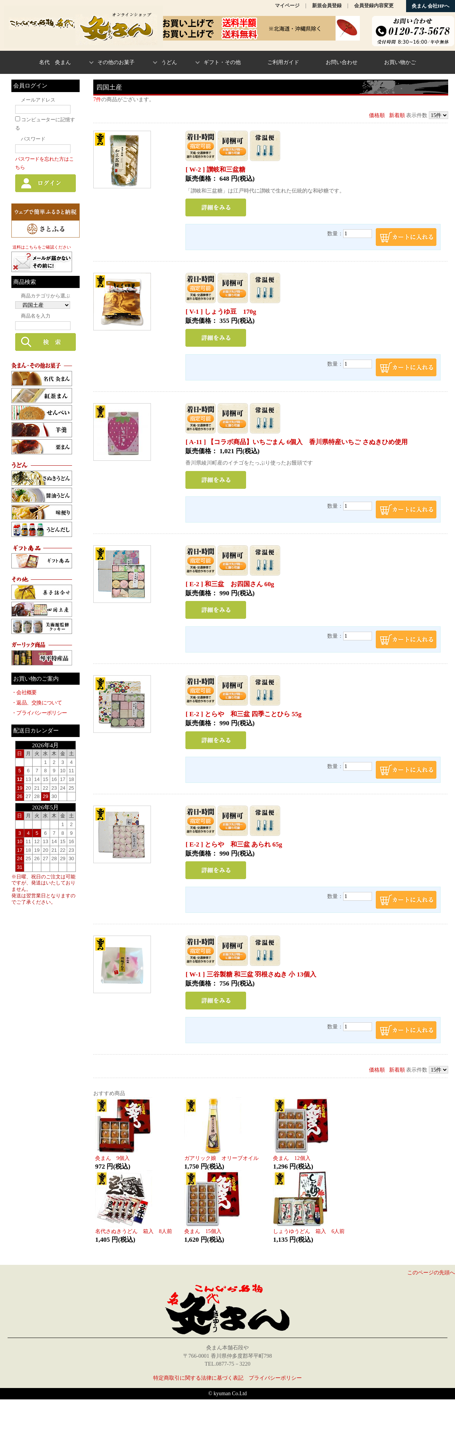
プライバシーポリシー (275, 1378)
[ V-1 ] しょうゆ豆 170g (220, 311)
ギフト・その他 (222, 62)
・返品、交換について (36, 703)
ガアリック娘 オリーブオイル (221, 1158)
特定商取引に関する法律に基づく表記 (198, 1378)
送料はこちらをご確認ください (42, 247)
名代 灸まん (55, 62)
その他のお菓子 (116, 62)
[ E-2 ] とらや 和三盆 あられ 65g (233, 844)
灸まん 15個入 (202, 1231)
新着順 (397, 115)
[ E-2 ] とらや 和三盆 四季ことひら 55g (243, 714)
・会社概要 (23, 692)
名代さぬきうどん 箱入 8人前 (133, 1231)
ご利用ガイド (283, 62)
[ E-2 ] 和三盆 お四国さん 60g (229, 584)
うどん (169, 62)
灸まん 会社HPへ (430, 6)
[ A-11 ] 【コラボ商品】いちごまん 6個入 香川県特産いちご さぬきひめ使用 (296, 442)
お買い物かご (400, 62)
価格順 (377, 115)
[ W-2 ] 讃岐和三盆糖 (215, 169)
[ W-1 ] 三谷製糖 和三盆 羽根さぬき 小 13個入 (250, 974)
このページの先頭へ (431, 1272)
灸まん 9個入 (112, 1158)
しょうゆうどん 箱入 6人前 (309, 1231)
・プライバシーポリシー (39, 713)
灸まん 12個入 (291, 1158)
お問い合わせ (342, 62)
